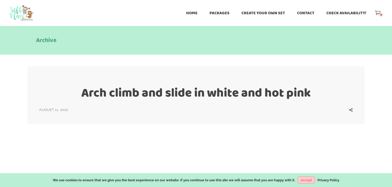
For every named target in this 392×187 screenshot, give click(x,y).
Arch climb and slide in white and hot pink (196, 92)
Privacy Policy (328, 180)
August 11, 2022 (53, 110)
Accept (306, 180)
